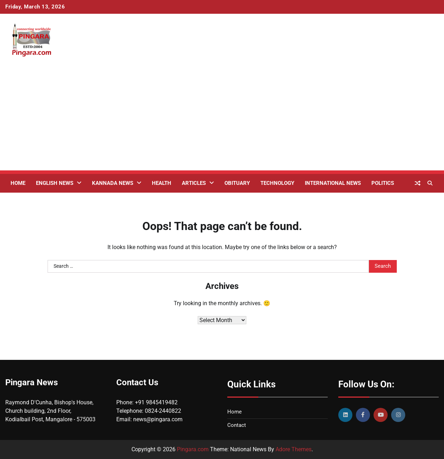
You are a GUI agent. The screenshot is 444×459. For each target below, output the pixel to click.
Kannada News (112, 183)
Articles (194, 183)
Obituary (237, 183)
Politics (382, 183)
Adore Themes (294, 449)
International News (333, 183)
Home (18, 183)
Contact (236, 425)
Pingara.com (193, 449)
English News (54, 183)
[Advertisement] (222, 121)
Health (161, 183)
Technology (277, 183)
